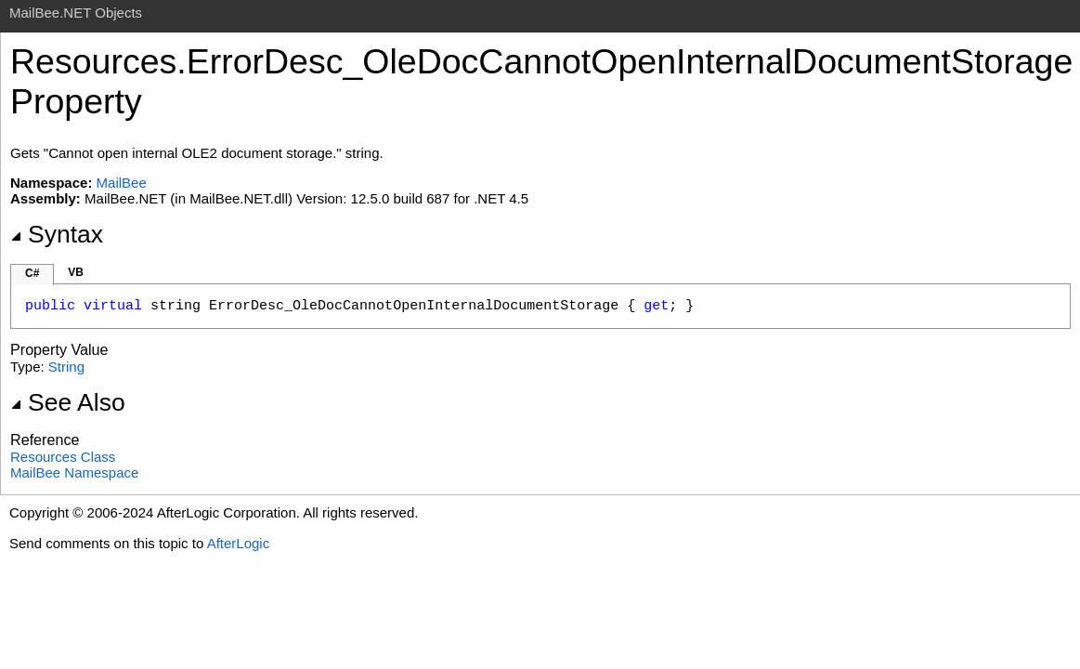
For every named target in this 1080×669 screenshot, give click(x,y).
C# (32, 273)
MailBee (122, 182)
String (66, 366)
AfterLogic (238, 543)
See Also (67, 402)
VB (76, 272)
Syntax (56, 234)
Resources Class (62, 457)
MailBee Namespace (74, 472)
